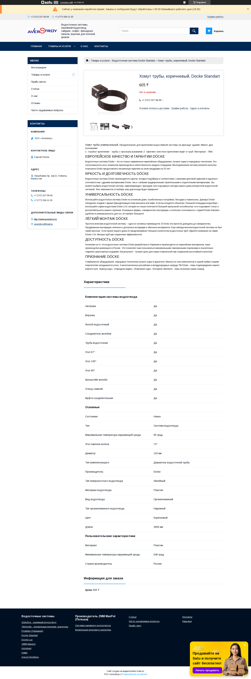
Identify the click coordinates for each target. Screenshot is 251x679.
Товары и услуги (59, 46)
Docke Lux (27, 639)
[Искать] (194, 31)
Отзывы (35, 103)
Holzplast (26, 648)
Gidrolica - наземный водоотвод (39, 622)
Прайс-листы (38, 81)
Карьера (187, 621)
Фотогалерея (38, 67)
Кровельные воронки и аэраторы (93, 629)
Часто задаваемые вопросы (47, 110)
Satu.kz (140, 671)
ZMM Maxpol (28, 644)
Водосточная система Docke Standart (133, 60)
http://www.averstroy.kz (45, 219)
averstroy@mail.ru (43, 224)
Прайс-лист (135, 625)
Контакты (101, 46)
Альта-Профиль (30, 657)
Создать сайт (66, 2)
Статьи (35, 89)
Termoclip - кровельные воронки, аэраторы (45, 626)
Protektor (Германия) (32, 631)
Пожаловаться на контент (134, 674)
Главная (36, 46)
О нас (84, 46)
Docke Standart (30, 635)
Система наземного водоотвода (93, 625)
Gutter (24, 652)
